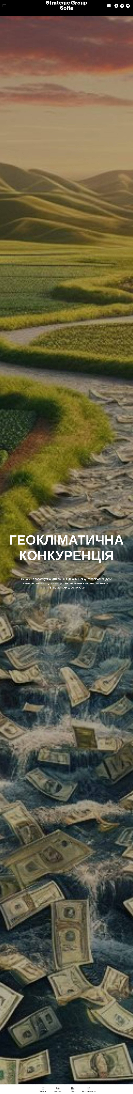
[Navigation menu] (4, 6)
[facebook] (116, 7)
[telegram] (128, 7)
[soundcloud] (122, 7)
